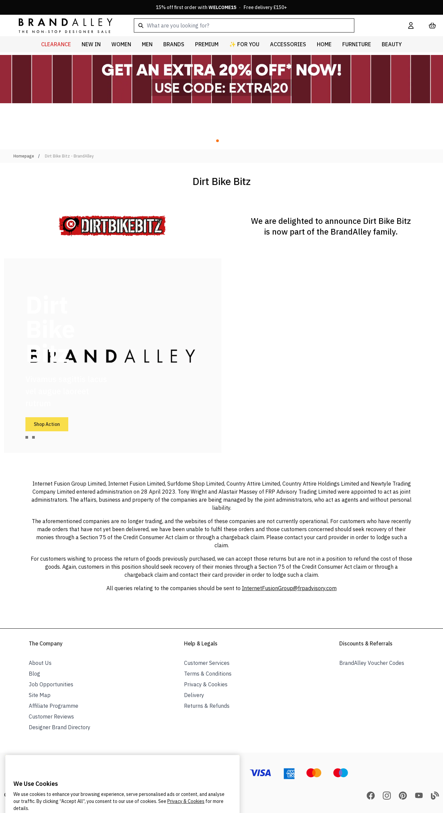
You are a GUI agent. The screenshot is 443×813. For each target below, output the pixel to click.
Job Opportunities (51, 684)
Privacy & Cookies (206, 684)
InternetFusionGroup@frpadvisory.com (289, 588)
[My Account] (411, 25)
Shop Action (47, 424)
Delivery (194, 695)
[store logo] (60, 25)
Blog (34, 673)
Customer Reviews (51, 716)
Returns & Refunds (207, 705)
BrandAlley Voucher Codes (371, 663)
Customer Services (207, 663)
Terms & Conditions (208, 673)
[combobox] (260, 25)
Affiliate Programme (53, 705)
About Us (40, 663)
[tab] (26, 437)
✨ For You (244, 44)
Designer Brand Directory (59, 727)
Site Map (40, 695)
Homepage (23, 156)
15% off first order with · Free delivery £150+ (221, 7)
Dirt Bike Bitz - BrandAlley (69, 156)
